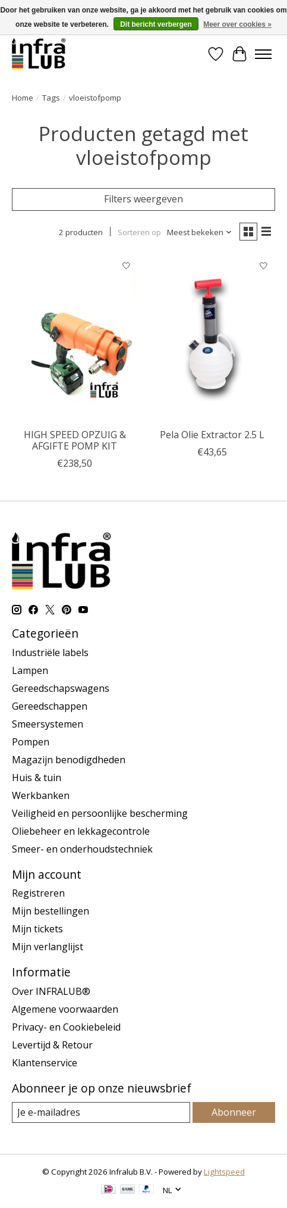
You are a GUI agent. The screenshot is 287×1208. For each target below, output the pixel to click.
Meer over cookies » (237, 24)
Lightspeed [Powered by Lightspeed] (224, 1171)
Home (22, 97)
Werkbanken (41, 795)
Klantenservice (44, 1062)
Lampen (30, 670)
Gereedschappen (49, 706)
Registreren (38, 893)
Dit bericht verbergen (156, 24)
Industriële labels (50, 652)
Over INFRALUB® (51, 991)
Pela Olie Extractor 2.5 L (212, 434)
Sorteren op (139, 232)
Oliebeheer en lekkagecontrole (81, 831)
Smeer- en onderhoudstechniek (82, 849)
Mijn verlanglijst (47, 946)
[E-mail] (101, 1112)
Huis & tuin (36, 777)
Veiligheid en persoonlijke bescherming (100, 813)
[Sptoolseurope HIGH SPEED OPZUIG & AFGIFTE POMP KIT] (74, 338)
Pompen (30, 741)
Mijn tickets (37, 928)
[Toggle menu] (263, 54)
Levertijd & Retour (52, 1044)
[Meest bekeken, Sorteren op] (199, 232)
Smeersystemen (47, 724)
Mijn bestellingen (50, 910)
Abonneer (234, 1112)
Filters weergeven (143, 198)
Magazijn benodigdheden (68, 759)
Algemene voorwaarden (65, 1009)
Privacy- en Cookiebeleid (66, 1027)
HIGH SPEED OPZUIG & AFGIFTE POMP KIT (75, 440)
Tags (51, 97)
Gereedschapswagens (60, 688)
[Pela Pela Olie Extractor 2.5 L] (212, 338)
